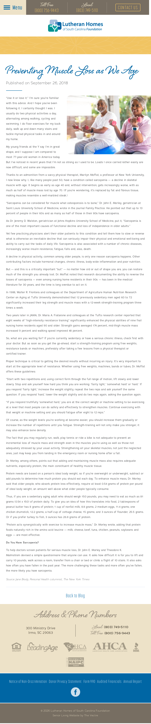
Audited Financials (109, 682)
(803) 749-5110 (88, 10)
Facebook (75, 692)
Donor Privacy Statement (65, 682)
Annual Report (133, 682)
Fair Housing (16, 647)
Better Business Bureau (137, 647)
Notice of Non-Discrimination (28, 682)
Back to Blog (75, 596)
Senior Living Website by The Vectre (75, 716)
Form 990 (90, 682)
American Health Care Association (110, 647)
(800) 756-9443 (47, 10)
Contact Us (129, 7)
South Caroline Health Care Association (75, 647)
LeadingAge (42, 647)
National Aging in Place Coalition (75, 663)
